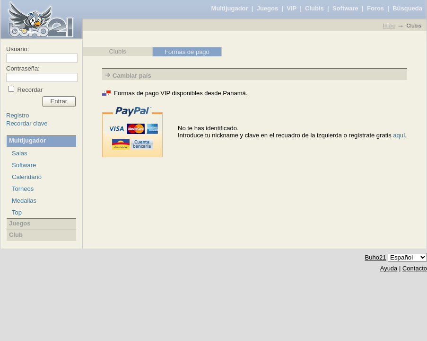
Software (345, 8)
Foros (375, 8)
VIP (291, 8)
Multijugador (229, 8)
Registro (17, 115)
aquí (399, 135)
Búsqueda (407, 8)
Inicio (389, 25)
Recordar (29, 89)
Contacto (414, 268)
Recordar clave (26, 123)
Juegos (268, 8)
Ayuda (389, 268)
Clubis (314, 8)
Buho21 (375, 257)
